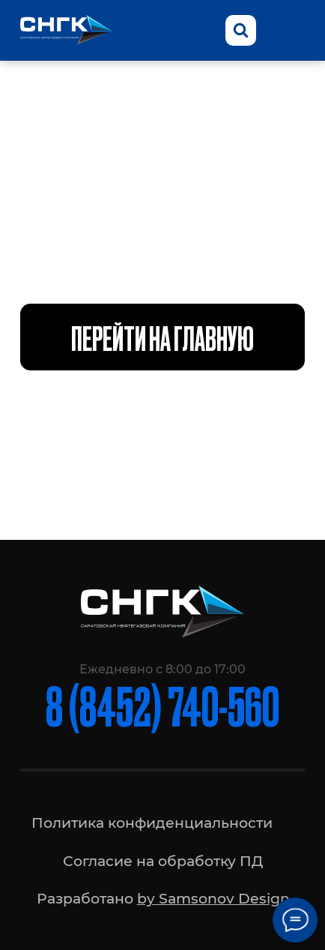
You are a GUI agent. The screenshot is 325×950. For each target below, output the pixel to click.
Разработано (163, 898)
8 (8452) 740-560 (162, 704)
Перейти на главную (162, 337)
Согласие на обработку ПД (163, 861)
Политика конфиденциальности (152, 823)
